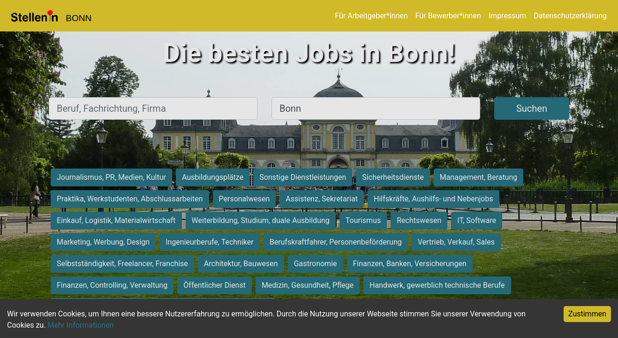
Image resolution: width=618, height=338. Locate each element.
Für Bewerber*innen (448, 15)
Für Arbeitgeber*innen (371, 15)
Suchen (531, 108)
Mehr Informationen (80, 325)
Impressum (508, 15)
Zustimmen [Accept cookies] (587, 313)
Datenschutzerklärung (570, 15)
